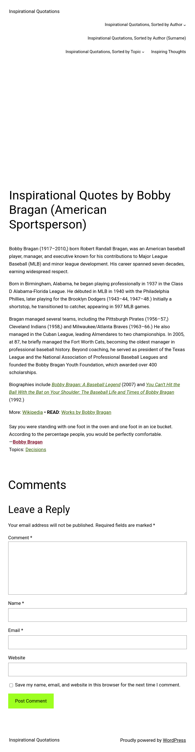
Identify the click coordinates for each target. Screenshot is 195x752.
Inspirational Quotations (34, 11)
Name (16, 603)
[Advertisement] (97, 122)
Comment (20, 537)
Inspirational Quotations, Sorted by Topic (103, 51)
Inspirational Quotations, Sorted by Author (144, 24)
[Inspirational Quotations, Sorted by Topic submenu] (143, 52)
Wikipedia (32, 412)
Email (15, 630)
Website (16, 657)
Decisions (35, 449)
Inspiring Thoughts (168, 51)
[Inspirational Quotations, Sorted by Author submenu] (184, 25)
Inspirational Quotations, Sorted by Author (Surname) (137, 38)
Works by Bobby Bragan (86, 412)
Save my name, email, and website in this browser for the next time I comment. (97, 685)
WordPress (174, 740)
